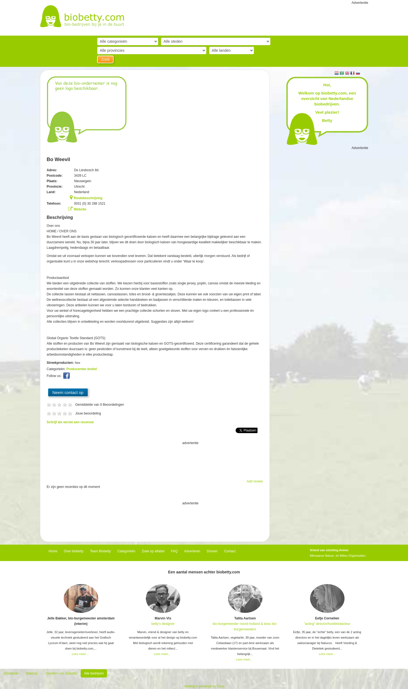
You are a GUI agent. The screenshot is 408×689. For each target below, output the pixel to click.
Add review (255, 481)
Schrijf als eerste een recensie (70, 422)
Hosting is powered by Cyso (204, 686)
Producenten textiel (81, 369)
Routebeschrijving (88, 198)
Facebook (67, 377)
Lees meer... (80, 654)
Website (80, 209)
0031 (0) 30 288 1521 (90, 203)
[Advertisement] (155, 459)
